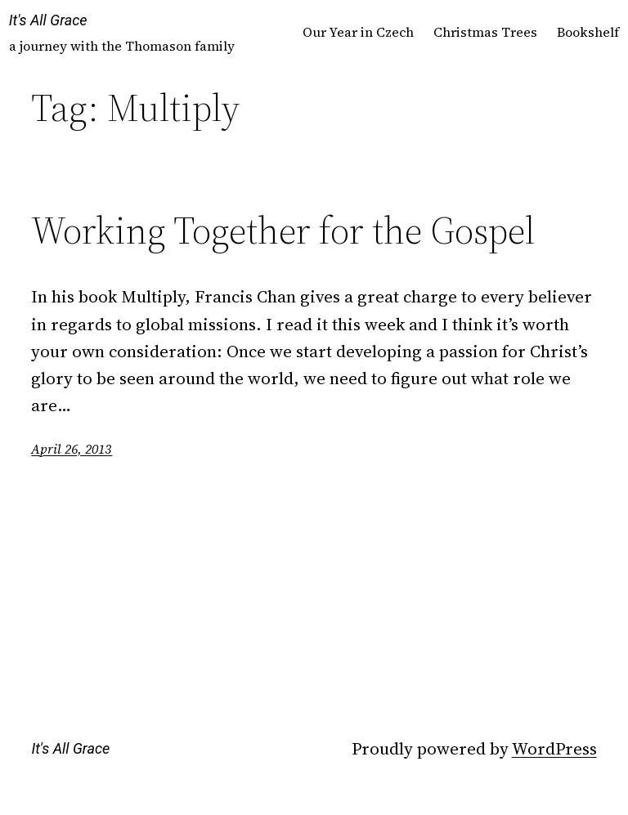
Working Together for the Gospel (283, 230)
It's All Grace (48, 20)
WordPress (554, 748)
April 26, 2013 (71, 449)
